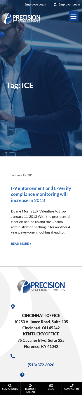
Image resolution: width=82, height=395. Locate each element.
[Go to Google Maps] (12, 306)
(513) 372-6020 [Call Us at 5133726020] (41, 365)
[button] (74, 16)
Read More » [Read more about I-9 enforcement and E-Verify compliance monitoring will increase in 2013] (21, 243)
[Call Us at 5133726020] (12, 356)
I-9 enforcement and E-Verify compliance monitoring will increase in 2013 (41, 194)
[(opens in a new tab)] (32, 4)
